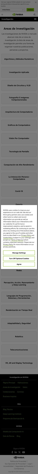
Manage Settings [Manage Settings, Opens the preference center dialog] (19, 253)
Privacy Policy (26, 235)
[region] (19, 237)
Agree (19, 264)
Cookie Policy (8, 237)
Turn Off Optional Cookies (19, 258)
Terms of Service (17, 240)
